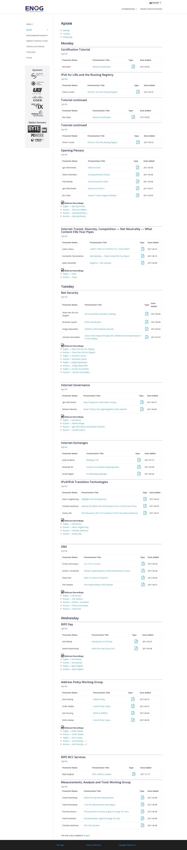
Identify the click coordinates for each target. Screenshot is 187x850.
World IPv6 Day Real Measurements (99, 797)
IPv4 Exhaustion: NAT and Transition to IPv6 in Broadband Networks (110, 513)
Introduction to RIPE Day (102, 641)
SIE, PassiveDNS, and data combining (100, 314)
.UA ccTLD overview (92, 564)
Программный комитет (37, 35)
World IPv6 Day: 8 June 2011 (103, 648)
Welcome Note (94, 167)
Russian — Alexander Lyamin (75, 359)
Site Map (60, 845)
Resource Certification (102, 66)
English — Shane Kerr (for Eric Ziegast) (79, 349)
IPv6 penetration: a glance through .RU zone (102, 818)
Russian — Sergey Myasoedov (75, 365)
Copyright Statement (126, 845)
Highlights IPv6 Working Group (94, 499)
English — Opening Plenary (74, 206)
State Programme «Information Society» (100, 402)
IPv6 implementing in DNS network (98, 584)
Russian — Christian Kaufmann (75, 530)
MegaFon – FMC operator (100, 263)
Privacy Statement (93, 845)
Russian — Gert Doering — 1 (75, 741)
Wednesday (67, 37)
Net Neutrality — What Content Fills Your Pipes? (109, 256)
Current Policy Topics (101, 706)
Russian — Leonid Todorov (74, 430)
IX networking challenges (97, 474)
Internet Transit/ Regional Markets (102, 195)
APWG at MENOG (100, 713)
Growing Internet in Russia (99, 174)
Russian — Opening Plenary (74, 216)
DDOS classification (93, 322)
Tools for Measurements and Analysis (99, 804)
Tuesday (66, 33)
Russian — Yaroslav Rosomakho (76, 372)
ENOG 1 (29, 24)
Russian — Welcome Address (75, 209)
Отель (29, 57)
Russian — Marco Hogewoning (75, 527)
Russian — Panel (70, 277)
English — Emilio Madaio (73, 731)
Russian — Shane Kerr (72, 609)
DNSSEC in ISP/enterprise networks (99, 329)
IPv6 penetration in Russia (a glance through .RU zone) (106, 811)
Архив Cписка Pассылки (151, 9)
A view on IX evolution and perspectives (103, 467)
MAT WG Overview (91, 825)
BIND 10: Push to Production (96, 578)
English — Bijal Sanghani (73, 666)
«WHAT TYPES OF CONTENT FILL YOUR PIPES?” (110, 249)
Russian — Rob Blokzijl (72, 662)
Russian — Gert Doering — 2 (75, 744)
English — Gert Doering (72, 737)
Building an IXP (93, 460)
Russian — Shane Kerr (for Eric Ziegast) (79, 352)
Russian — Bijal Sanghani (73, 669)
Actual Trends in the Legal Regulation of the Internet (104, 409)
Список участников (35, 46)
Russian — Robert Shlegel (73, 423)
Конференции (128, 9)
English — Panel (69, 274)
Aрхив (29, 30)
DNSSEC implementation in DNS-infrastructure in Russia (107, 571)
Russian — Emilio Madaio (73, 734)
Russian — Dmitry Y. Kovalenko (76, 602)
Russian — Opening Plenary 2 (75, 213)
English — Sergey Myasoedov (75, 362)
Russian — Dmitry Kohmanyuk (75, 605)
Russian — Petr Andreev (73, 599)
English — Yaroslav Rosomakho (76, 369)
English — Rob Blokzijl (72, 659)
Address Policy (99, 699)
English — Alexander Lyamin (74, 355)
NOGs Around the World (98, 181)
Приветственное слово (37, 41)
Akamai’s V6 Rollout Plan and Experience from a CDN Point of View (109, 506)
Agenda (64, 54)
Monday (66, 30)
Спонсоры (30, 52)
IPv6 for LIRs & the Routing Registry (102, 92)
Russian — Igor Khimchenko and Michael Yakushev (84, 426)
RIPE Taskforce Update (101, 774)
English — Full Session (72, 420)
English (87, 835)
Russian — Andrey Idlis (72, 534)
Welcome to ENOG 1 (96, 188)
